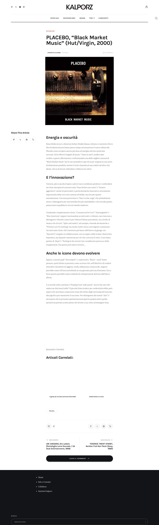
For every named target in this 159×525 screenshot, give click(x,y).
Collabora (42, 486)
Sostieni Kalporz (45, 491)
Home (40, 477)
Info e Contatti (44, 482)
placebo (51, 411)
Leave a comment (78, 458)
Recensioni (50, 31)
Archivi (14, 516)
